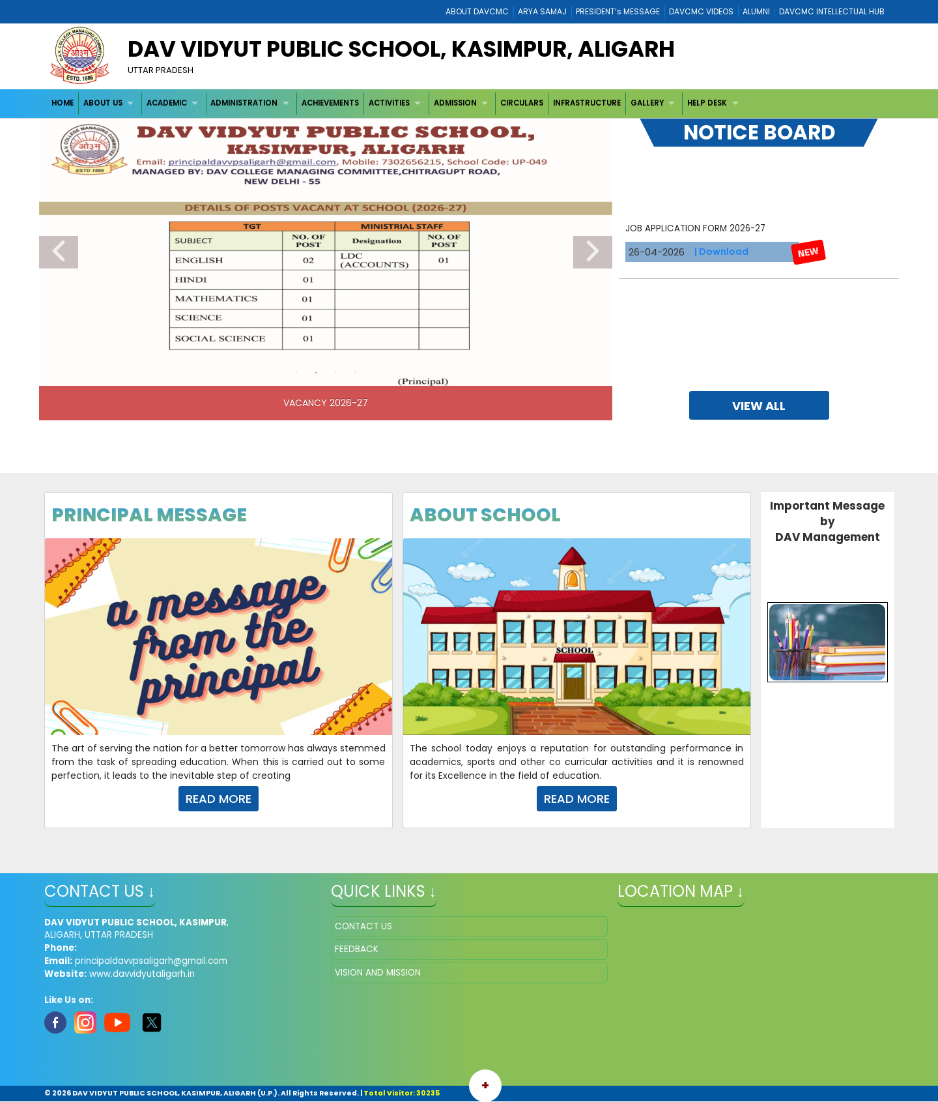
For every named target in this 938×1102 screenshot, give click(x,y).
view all (759, 406)
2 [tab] (315, 372)
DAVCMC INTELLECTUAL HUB (832, 11)
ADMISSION (455, 103)
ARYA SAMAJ (542, 11)
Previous (58, 252)
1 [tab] (296, 372)
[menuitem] (63, 103)
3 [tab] (335, 372)
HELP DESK (707, 103)
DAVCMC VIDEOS (701, 11)
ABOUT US (102, 103)
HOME (62, 103)
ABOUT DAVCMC (477, 11)
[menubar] (397, 103)
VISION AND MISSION (378, 972)
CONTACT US (363, 926)
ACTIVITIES (389, 103)
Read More (218, 798)
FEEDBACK (356, 949)
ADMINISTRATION (243, 103)
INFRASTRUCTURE (587, 103)
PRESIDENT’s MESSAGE (618, 11)
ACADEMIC (167, 103)
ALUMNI (756, 11)
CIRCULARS (521, 103)
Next (592, 252)
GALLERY (647, 103)
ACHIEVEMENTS (330, 103)
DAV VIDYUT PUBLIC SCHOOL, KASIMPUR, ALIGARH (401, 49)
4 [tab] (355, 372)
